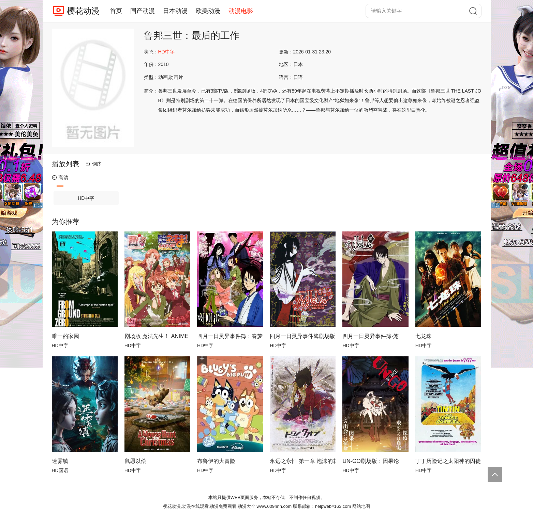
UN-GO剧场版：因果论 (370, 461)
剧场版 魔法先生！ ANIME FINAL (157, 336)
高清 (60, 177)
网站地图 (361, 506)
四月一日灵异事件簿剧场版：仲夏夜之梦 (303, 336)
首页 (116, 10)
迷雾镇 (60, 461)
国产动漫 (142, 10)
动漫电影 (240, 10)
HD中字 (86, 198)
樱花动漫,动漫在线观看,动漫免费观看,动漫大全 (209, 506)
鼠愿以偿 (135, 461)
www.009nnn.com (274, 506)
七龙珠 (423, 336)
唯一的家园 (65, 336)
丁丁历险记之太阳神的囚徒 (448, 461)
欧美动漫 (208, 10)
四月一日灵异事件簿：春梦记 (230, 336)
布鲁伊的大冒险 (216, 461)
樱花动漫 (83, 10)
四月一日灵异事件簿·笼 (370, 336)
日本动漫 (175, 10)
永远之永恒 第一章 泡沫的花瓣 (303, 461)
